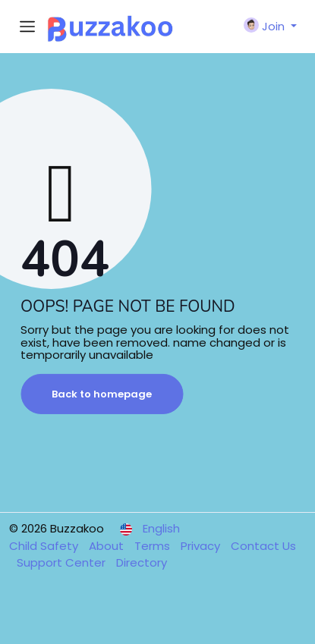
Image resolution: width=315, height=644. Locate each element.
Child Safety (45, 546)
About (108, 546)
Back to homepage (102, 394)
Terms (153, 546)
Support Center (63, 562)
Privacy (202, 546)
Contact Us (263, 546)
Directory (141, 562)
